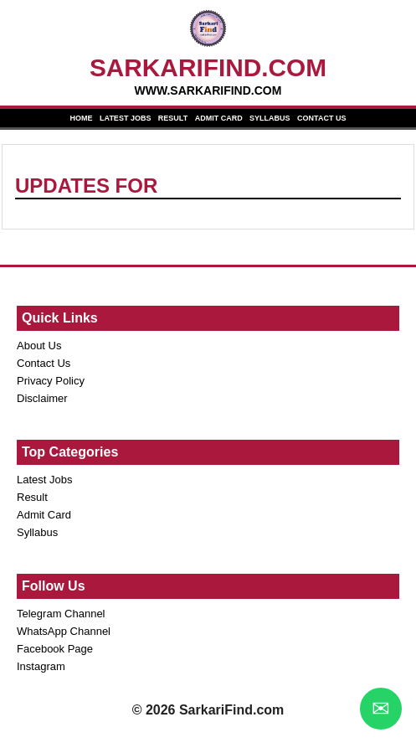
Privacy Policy (51, 380)
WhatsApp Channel (63, 631)
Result (32, 497)
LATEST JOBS (125, 118)
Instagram (41, 666)
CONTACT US (321, 118)
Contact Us (43, 363)
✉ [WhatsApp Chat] (381, 708)
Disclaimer (42, 398)
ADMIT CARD (219, 118)
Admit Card (44, 514)
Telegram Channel (61, 613)
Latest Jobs (45, 479)
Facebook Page (55, 648)
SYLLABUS (269, 118)
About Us (39, 345)
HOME (81, 118)
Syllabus (37, 532)
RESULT (172, 118)
